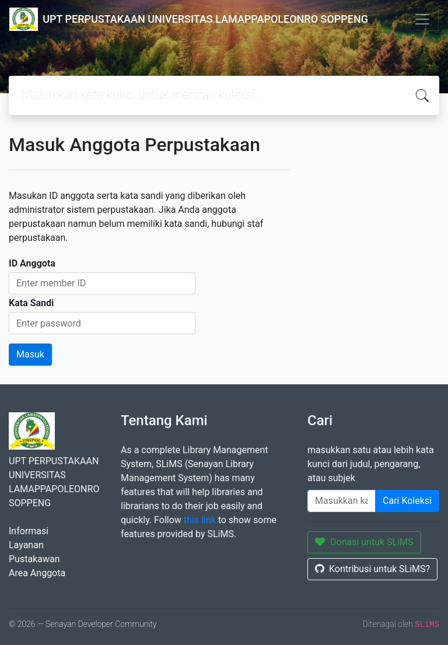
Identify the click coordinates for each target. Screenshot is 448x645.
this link (200, 519)
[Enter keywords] (341, 501)
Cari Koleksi (407, 500)
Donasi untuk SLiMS (364, 542)
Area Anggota (37, 573)
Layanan (26, 545)
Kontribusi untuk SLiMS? (372, 568)
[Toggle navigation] (422, 19)
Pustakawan (34, 559)
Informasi (28, 531)
